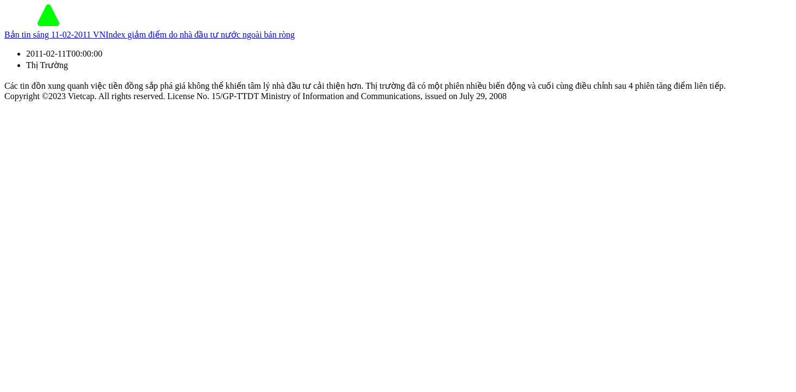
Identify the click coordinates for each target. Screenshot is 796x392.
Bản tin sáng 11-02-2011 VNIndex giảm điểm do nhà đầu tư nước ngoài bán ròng (149, 34)
